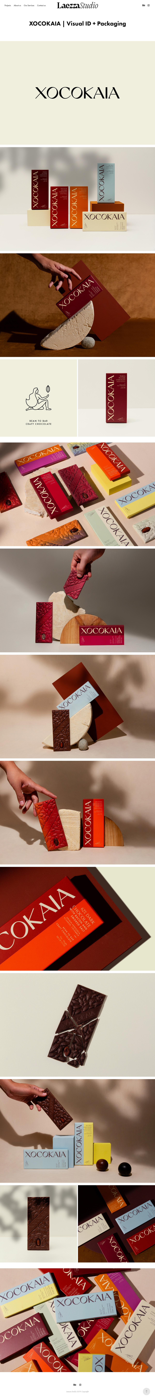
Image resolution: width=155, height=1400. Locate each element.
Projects (8, 5)
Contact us (41, 5)
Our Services (29, 5)
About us (17, 5)
